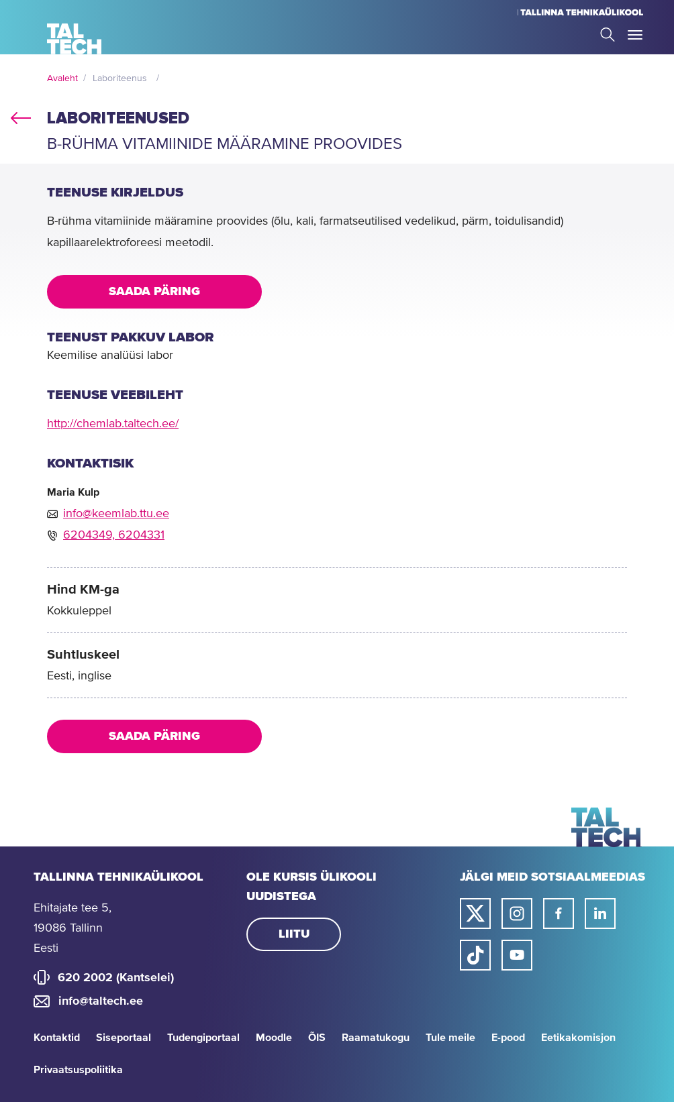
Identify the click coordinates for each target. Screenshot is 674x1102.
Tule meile (450, 1037)
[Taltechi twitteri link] (475, 913)
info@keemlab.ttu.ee (116, 514)
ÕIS (317, 1037)
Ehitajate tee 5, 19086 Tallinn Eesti (72, 928)
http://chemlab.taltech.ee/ (113, 424)
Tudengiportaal (203, 1037)
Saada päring (154, 292)
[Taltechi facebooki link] (558, 913)
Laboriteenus (120, 78)
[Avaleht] (74, 38)
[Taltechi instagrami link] (516, 913)
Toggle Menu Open (635, 35)
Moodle (274, 1037)
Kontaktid (57, 1037)
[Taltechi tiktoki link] (475, 955)
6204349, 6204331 (113, 535)
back (21, 115)
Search (607, 34)
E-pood (508, 1037)
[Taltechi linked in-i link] (600, 913)
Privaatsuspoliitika (78, 1069)
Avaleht (62, 78)
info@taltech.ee (100, 1001)
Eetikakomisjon (578, 1037)
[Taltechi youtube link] (516, 955)
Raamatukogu (376, 1037)
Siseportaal (123, 1037)
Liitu (294, 934)
